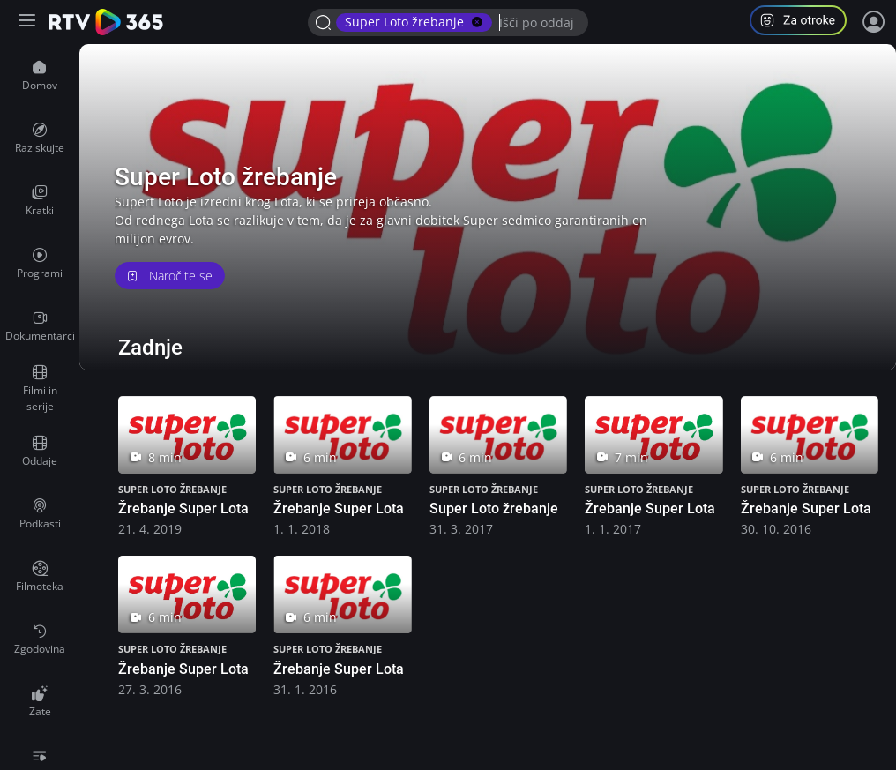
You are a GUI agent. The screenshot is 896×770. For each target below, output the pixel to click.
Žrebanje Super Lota (183, 508)
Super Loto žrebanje (172, 489)
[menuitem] (40, 76)
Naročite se (170, 275)
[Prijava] (874, 22)
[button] (805, 22)
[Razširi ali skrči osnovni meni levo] (29, 22)
